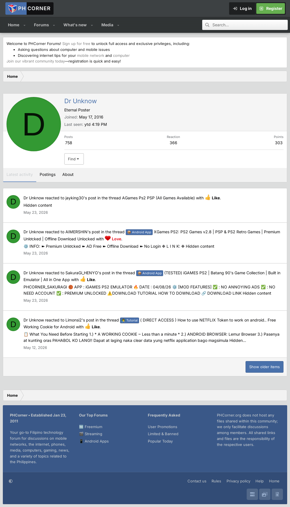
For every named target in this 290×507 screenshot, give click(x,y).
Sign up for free (76, 43)
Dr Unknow (34, 197)
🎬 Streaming (90, 434)
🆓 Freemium (90, 426)
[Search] (250, 25)
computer (121, 55)
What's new (75, 24)
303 (279, 142)
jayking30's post (80, 197)
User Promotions (162, 426)
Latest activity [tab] (20, 174)
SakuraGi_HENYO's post (87, 272)
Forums (41, 24)
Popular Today (160, 441)
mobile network (90, 55)
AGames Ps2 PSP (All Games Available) (158, 197)
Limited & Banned (163, 434)
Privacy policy (238, 481)
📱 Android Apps (94, 441)
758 (68, 142)
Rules (216, 481)
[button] (24, 25)
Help (259, 481)
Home (13, 24)
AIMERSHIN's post (82, 231)
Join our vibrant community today (36, 61)
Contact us (196, 481)
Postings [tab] (48, 174)
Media (107, 24)
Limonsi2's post (79, 320)
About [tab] (68, 174)
